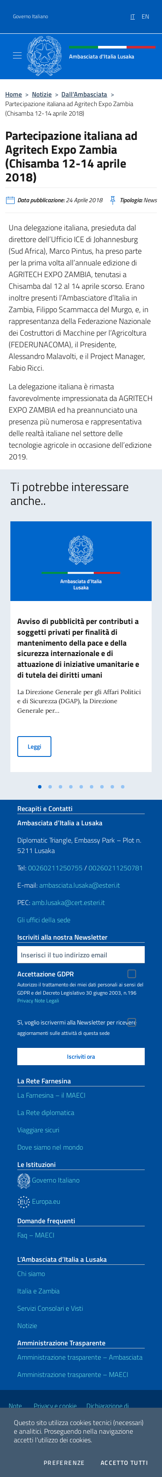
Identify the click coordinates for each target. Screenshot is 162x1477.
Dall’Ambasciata (84, 94)
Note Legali (47, 1000)
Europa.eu (38, 1201)
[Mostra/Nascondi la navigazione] (17, 55)
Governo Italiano (30, 16)
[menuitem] (136, 13)
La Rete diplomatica (45, 1112)
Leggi (39, 746)
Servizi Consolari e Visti (50, 1308)
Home (13, 94)
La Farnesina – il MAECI (51, 1095)
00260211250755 (55, 868)
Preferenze (64, 1463)
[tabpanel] (81, 650)
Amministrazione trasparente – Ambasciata (80, 1357)
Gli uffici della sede (43, 920)
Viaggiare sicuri (38, 1130)
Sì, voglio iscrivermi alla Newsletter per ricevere (77, 1022)
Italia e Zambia (38, 1291)
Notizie (42, 94)
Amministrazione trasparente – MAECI (72, 1374)
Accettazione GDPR (45, 974)
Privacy (25, 1000)
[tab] (39, 787)
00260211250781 (116, 868)
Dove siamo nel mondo (50, 1147)
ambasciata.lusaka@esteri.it (79, 885)
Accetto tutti (124, 1463)
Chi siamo (31, 1273)
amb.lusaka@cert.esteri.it (68, 902)
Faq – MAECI (35, 1235)
